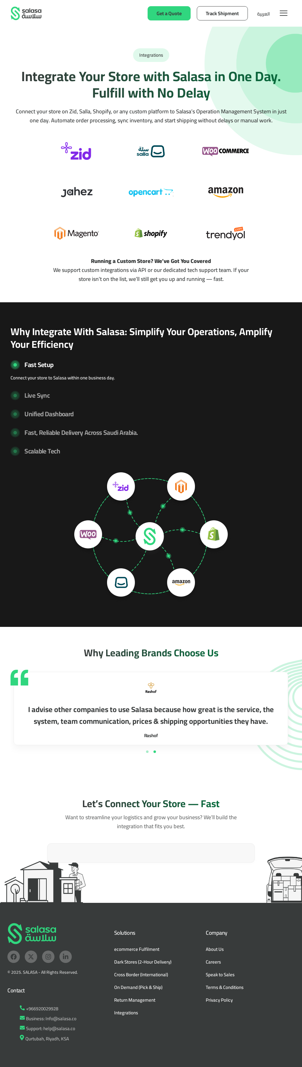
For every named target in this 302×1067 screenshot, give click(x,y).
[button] (151, 371)
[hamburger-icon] (283, 13)
